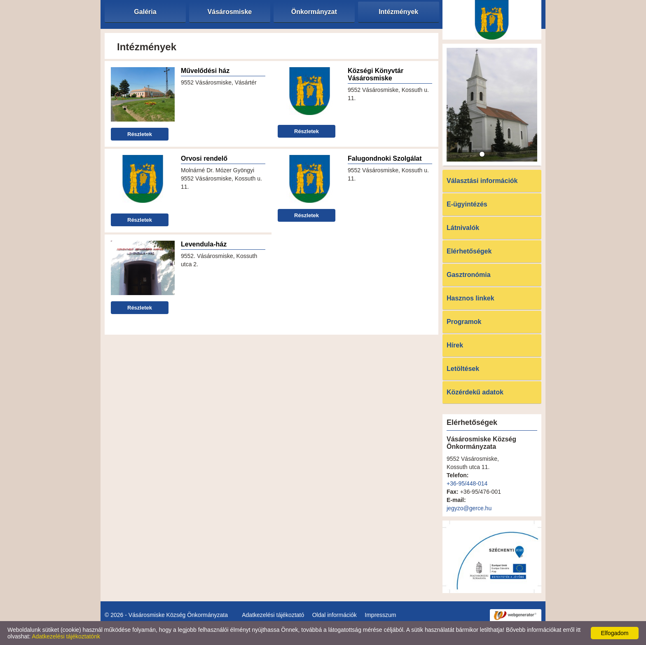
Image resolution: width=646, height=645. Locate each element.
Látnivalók (463, 227)
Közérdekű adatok (475, 392)
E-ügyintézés (467, 204)
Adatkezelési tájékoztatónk (66, 636)
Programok (464, 321)
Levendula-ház (204, 244)
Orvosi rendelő (204, 158)
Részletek (139, 134)
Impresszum (380, 615)
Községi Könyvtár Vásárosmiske (375, 74)
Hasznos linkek (470, 298)
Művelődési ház (205, 70)
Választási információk (482, 180)
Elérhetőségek (469, 251)
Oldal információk (334, 615)
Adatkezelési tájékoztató (273, 615)
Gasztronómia (469, 274)
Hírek (455, 345)
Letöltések (463, 368)
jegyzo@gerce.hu (469, 508)
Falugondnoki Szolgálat (385, 158)
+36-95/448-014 (467, 483)
